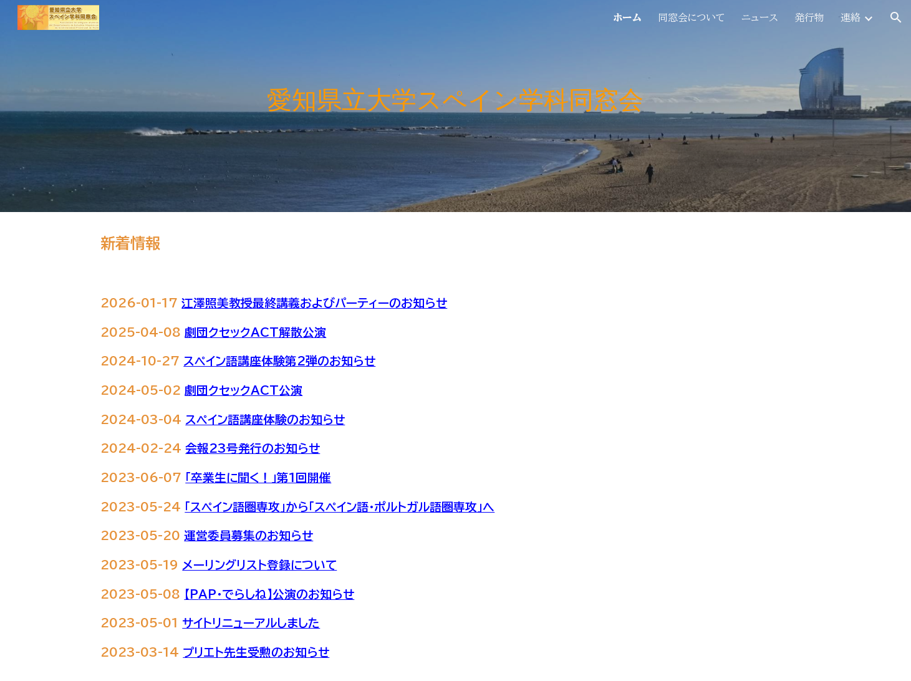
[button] (896, 17)
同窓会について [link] (691, 17)
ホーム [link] (627, 17)
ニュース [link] (759, 17)
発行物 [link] (809, 17)
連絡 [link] (850, 17)
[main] (455, 106)
